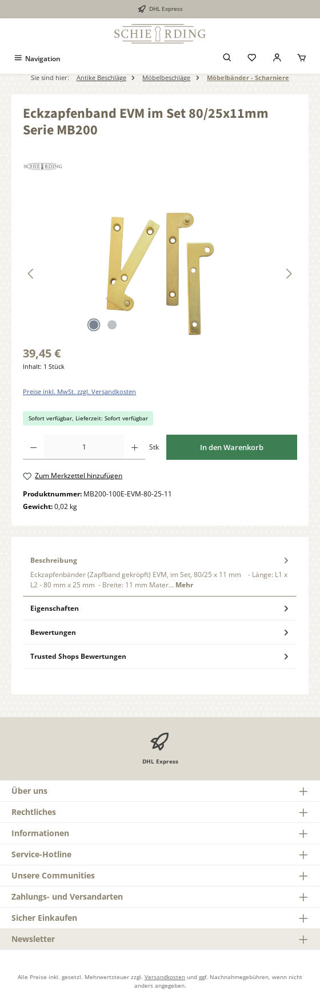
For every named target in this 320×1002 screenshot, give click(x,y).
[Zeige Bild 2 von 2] (112, 324)
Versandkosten (165, 977)
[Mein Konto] (277, 58)
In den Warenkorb (231, 447)
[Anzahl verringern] (33, 447)
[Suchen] (227, 58)
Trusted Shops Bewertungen (160, 656)
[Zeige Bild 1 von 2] (93, 324)
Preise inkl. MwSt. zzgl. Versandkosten (79, 391)
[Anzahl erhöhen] (134, 447)
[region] (160, 273)
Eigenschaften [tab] (160, 608)
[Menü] (37, 58)
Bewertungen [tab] (160, 632)
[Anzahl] (84, 447)
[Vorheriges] (31, 273)
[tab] (160, 572)
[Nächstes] (288, 273)
